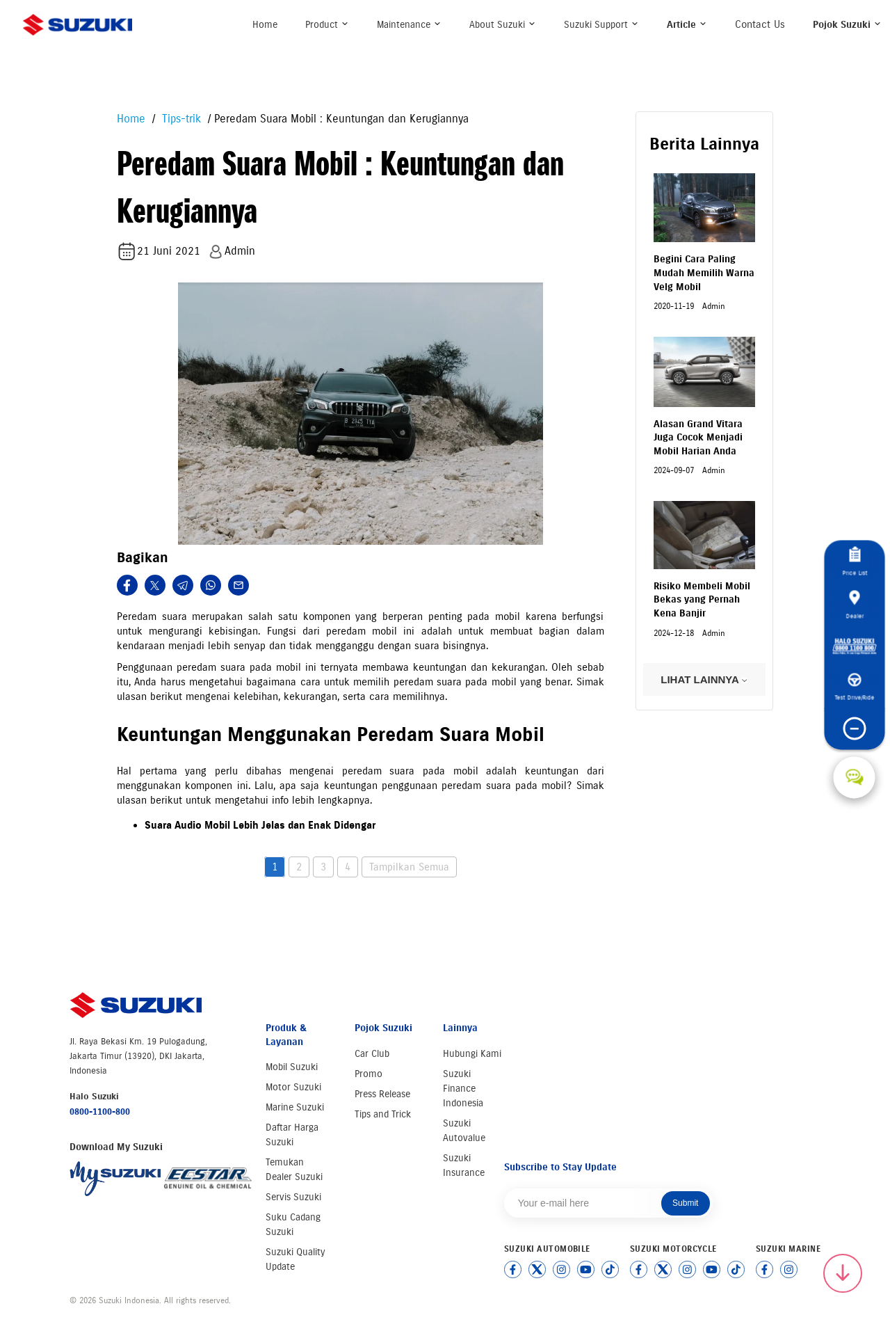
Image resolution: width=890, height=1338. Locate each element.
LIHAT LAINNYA (704, 679)
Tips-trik (180, 118)
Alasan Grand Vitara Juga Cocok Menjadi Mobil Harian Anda (698, 437)
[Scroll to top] (842, 1273)
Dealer (855, 604)
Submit (685, 1203)
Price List (854, 561)
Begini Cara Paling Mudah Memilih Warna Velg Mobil (704, 272)
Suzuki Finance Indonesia (463, 1088)
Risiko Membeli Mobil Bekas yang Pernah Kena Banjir (702, 599)
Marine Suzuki (295, 1107)
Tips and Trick (383, 1114)
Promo (368, 1074)
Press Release (382, 1094)
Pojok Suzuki (847, 25)
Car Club (372, 1054)
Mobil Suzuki (292, 1067)
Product (327, 25)
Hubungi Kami (472, 1054)
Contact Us (760, 24)
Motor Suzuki (293, 1087)
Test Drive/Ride (854, 687)
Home (264, 25)
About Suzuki (502, 25)
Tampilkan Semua (409, 867)
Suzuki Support (601, 25)
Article (687, 25)
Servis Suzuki (293, 1197)
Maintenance (409, 25)
